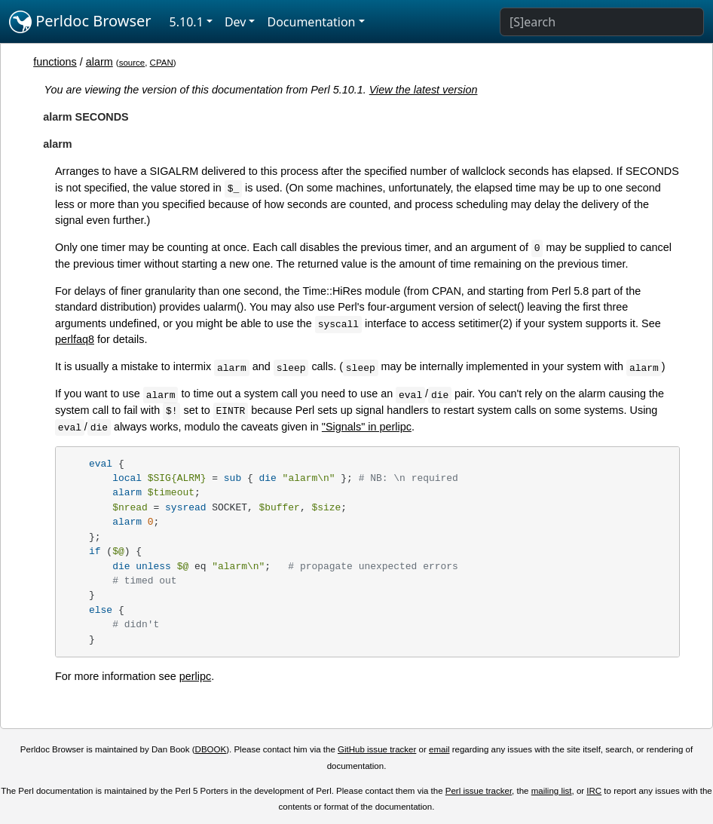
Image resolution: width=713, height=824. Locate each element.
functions (55, 62)
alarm (99, 62)
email (439, 749)
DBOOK (211, 749)
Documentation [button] (311, 22)
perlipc (195, 676)
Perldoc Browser (80, 22)
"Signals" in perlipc (367, 427)
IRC (593, 790)
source (132, 62)
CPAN (161, 62)
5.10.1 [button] (186, 22)
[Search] (602, 22)
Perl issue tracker (478, 790)
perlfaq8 (74, 339)
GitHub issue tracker (377, 749)
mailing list (551, 790)
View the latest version (423, 90)
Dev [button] (235, 22)
